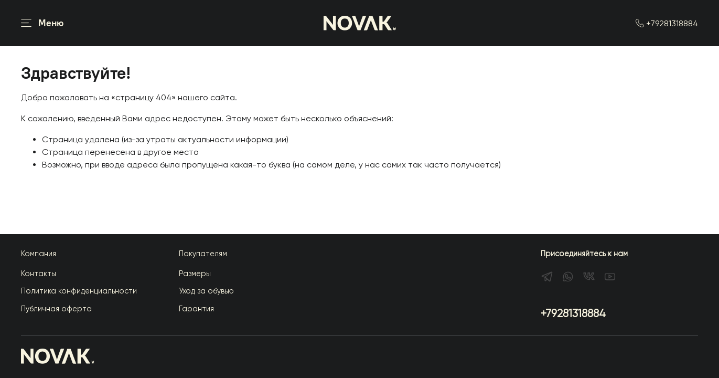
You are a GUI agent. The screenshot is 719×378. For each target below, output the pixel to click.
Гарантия (196, 308)
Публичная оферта (56, 308)
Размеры (195, 273)
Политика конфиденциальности (79, 291)
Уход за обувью (206, 291)
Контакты (38, 273)
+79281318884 (667, 23)
